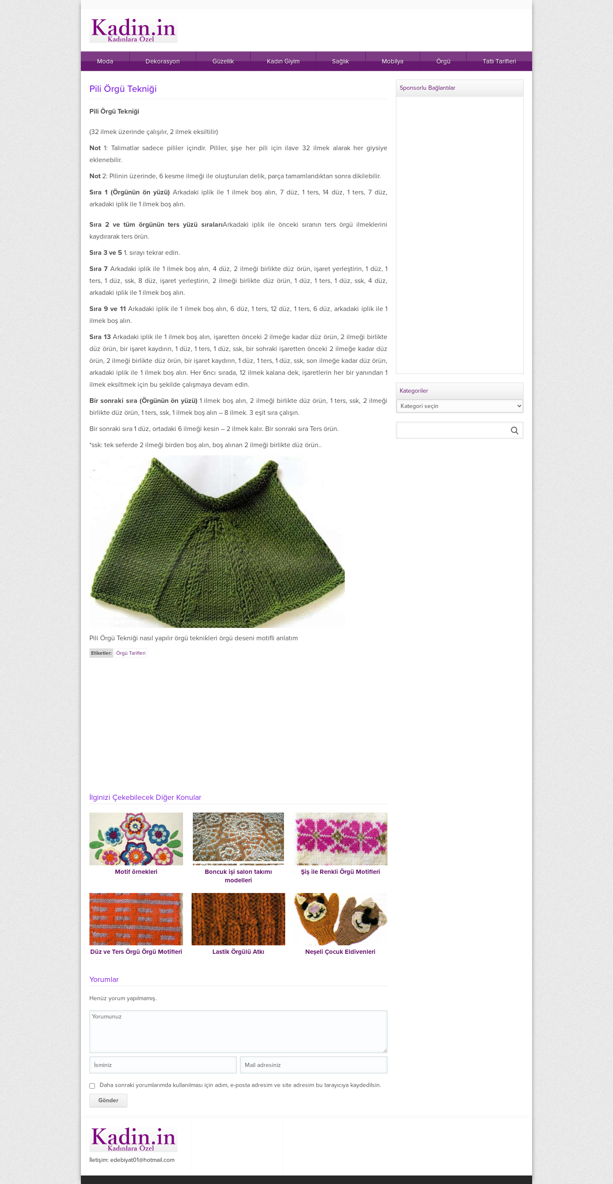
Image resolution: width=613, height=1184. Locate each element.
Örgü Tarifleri (131, 653)
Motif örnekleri (136, 872)
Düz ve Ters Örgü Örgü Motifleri (136, 952)
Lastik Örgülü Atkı (238, 952)
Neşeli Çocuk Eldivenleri (340, 952)
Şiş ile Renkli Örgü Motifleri (340, 872)
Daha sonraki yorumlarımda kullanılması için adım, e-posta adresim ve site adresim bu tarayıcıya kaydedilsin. (240, 1085)
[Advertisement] (238, 722)
